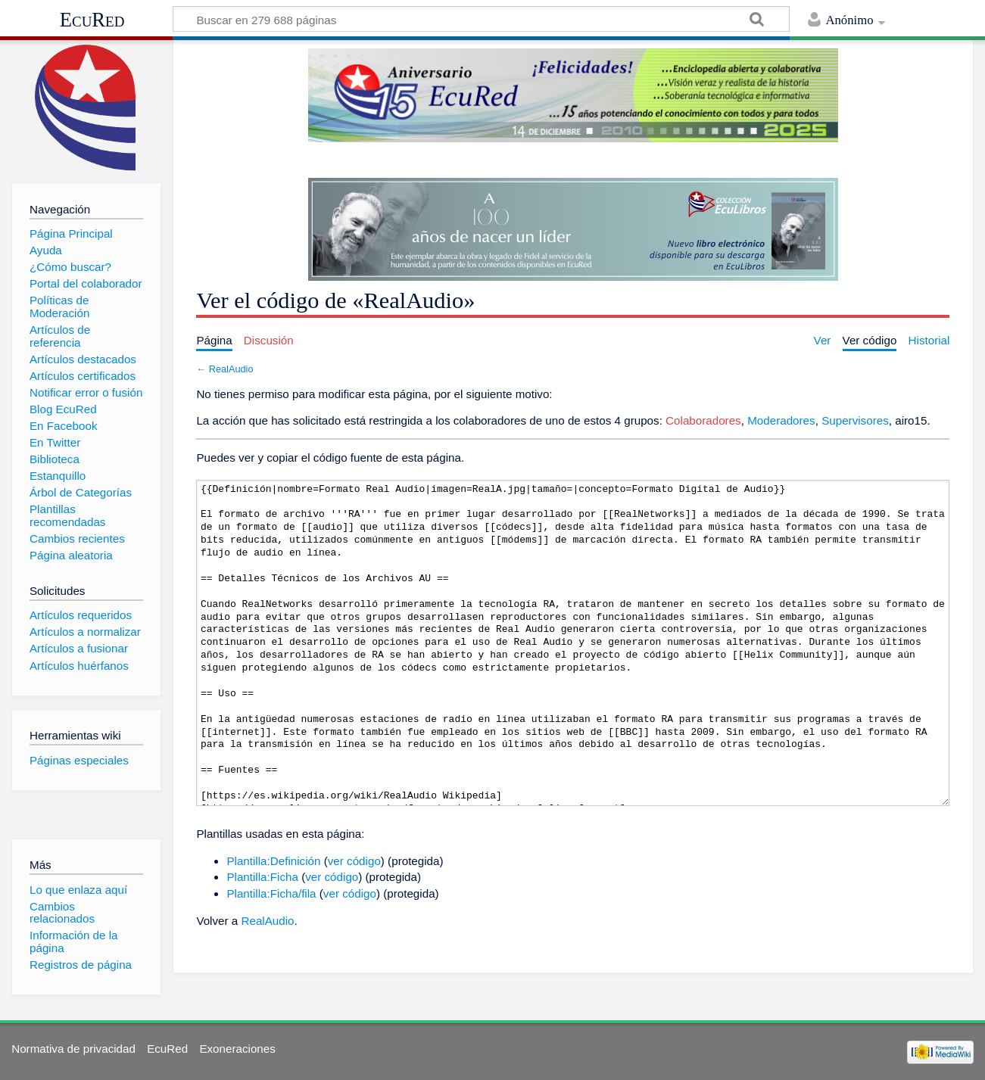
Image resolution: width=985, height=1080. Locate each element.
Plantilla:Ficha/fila (271, 893)
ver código (354, 860)
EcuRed (92, 19)
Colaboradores (703, 420)
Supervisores (855, 420)
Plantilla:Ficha (262, 876)
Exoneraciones (237, 1048)
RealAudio (231, 369)
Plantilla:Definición (273, 860)
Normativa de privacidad (73, 1048)
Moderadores (781, 420)
